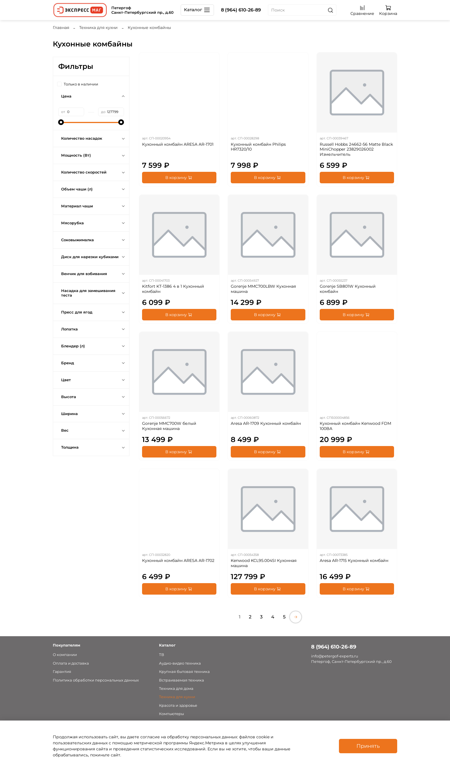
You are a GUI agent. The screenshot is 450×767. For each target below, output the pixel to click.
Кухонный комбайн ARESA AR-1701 (178, 144)
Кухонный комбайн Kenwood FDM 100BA (355, 426)
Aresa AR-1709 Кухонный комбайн (266, 423)
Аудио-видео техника (180, 663)
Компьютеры (171, 714)
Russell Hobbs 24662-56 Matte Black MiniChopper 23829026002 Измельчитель (356, 149)
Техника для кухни (98, 27)
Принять (368, 746)
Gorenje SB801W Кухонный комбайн (348, 289)
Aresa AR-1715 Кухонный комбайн (354, 560)
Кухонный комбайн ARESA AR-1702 (178, 560)
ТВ (161, 655)
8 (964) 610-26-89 (241, 10)
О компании (65, 655)
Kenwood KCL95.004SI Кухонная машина (263, 563)
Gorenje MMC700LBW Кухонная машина (263, 289)
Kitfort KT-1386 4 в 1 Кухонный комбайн (173, 289)
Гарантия (62, 671)
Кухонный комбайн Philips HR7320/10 (258, 147)
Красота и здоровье (178, 705)
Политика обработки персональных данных (96, 680)
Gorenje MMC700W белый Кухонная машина (169, 426)
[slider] (61, 122)
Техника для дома (176, 688)
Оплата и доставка (71, 663)
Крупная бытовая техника (184, 671)
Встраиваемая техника (181, 680)
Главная (61, 27)
